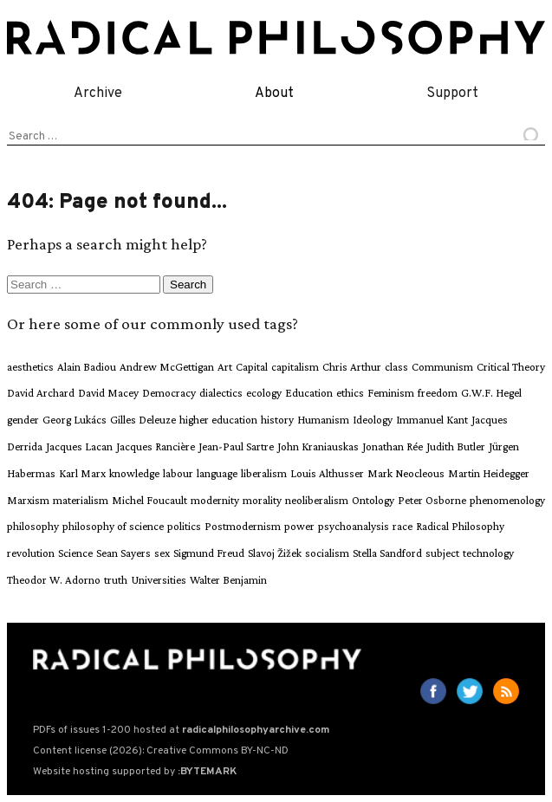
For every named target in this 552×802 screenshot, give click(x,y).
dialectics (221, 392)
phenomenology (507, 500)
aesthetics (30, 366)
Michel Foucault (149, 500)
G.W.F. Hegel (491, 392)
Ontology (373, 500)
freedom (438, 392)
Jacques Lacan (79, 446)
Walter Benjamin (228, 579)
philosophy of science (113, 526)
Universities (158, 579)
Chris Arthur (351, 366)
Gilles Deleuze (143, 419)
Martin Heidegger (488, 473)
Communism (442, 366)
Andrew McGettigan (167, 366)
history (277, 419)
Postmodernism (243, 526)
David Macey (108, 392)
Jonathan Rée (392, 446)
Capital (252, 366)
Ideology (373, 419)
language (217, 473)
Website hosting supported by (135, 772)
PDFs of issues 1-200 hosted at (181, 730)
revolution (31, 553)
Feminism (390, 392)
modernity (215, 500)
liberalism (264, 473)
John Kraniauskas (318, 446)
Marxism (28, 500)
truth (115, 579)
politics (184, 526)
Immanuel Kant (432, 419)
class (396, 366)
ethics (350, 392)
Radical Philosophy (460, 526)
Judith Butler (455, 446)
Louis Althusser (327, 473)
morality (262, 500)
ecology (264, 392)
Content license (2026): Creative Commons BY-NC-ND (161, 751)
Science (75, 553)
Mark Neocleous (406, 473)
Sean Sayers (123, 553)
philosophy (33, 526)
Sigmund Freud (208, 553)
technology (488, 553)
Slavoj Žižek (275, 553)
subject (442, 553)
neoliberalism (316, 500)
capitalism (295, 366)
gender (23, 419)
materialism (80, 500)
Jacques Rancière (155, 446)
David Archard (41, 392)
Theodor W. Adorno (54, 579)
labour (178, 473)
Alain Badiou (86, 366)
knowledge (134, 473)
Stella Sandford (387, 553)
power (299, 526)
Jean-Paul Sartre (236, 446)
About (274, 93)
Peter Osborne (432, 500)
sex (162, 553)
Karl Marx (82, 473)
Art (225, 366)
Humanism (323, 419)
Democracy (169, 392)
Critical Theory (511, 366)
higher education (218, 419)
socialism (327, 553)
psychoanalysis (353, 526)
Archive (98, 93)
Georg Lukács (74, 419)
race (402, 526)
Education (309, 392)
